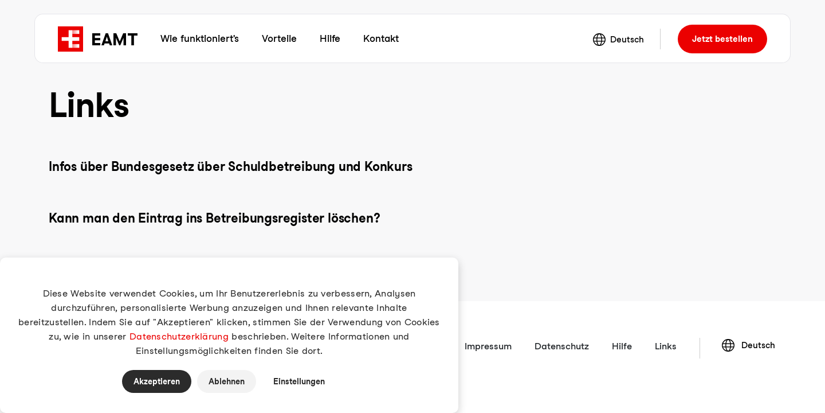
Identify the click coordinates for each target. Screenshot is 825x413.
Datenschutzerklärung (179, 336)
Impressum (488, 346)
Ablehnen (227, 381)
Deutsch (618, 39)
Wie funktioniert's (199, 38)
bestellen (722, 39)
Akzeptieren (156, 381)
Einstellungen (299, 381)
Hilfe (330, 38)
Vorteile (279, 38)
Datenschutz (562, 346)
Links (666, 346)
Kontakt (381, 38)
